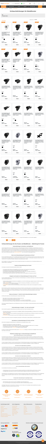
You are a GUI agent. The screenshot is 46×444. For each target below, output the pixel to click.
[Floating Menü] (43, 440)
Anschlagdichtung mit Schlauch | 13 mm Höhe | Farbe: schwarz (17, 195)
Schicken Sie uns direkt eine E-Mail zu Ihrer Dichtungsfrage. (28, 395)
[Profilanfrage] (24, 3)
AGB (1, 412)
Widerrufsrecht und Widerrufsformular (6, 415)
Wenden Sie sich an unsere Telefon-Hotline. (39, 395)
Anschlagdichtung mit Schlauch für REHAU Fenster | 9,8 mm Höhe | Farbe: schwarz (28, 34)
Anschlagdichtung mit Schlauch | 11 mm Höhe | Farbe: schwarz (39, 87)
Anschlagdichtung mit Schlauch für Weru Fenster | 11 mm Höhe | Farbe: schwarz (17, 34)
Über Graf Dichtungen (15, 412)
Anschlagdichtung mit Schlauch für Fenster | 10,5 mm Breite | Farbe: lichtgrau (39, 141)
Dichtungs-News (14, 407)
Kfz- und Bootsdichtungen (38, 411)
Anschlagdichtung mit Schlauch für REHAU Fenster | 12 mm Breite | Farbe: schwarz (6, 114)
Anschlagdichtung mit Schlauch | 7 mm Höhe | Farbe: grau (39, 60)
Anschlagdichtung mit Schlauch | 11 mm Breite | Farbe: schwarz (28, 114)
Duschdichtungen (37, 408)
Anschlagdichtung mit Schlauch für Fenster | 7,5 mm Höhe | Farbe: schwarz (28, 222)
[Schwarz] (4, 39)
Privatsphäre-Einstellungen (4, 416)
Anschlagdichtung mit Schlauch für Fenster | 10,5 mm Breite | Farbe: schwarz (6, 168)
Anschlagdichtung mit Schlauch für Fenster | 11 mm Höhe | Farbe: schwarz (39, 34)
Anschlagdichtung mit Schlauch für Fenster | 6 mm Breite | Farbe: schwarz (6, 141)
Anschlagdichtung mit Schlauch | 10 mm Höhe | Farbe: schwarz (28, 87)
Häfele (36, 412)
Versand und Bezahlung (4, 408)
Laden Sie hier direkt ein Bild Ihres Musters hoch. (17, 395)
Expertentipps (25, 411)
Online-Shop (25, 408)
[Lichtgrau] (36, 147)
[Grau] (38, 66)
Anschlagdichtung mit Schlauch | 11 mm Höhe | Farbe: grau (39, 195)
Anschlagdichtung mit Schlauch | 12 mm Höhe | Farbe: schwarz (28, 195)
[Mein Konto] (34, 3)
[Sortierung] (37, 19)
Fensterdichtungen (37, 407)
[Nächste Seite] (12, 240)
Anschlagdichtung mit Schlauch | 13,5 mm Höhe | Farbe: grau (39, 222)
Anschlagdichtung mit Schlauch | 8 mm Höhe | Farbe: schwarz (6, 87)
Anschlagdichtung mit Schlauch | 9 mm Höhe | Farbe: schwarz (28, 60)
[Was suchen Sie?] (17, 3)
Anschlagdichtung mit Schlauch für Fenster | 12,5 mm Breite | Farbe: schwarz (17, 87)
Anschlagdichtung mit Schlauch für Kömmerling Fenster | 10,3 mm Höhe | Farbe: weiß (6, 34)
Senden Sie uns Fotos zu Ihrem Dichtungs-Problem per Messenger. (6, 395)
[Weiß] (2, 39)
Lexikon (25, 412)
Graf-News (25, 407)
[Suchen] (13, 3)
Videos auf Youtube (14, 411)
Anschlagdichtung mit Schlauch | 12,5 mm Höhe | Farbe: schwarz (28, 168)
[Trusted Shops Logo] (34, 427)
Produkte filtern (5, 15)
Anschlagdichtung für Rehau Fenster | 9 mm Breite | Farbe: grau (17, 141)
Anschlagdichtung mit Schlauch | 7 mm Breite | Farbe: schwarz (17, 222)
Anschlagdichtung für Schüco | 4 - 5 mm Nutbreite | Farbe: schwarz (17, 60)
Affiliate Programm (14, 413)
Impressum (2, 407)
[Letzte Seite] (14, 240)
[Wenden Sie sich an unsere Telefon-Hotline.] (39, 391)
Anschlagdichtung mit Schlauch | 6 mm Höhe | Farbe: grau (17, 168)
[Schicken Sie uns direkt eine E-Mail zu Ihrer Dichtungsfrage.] (28, 391)
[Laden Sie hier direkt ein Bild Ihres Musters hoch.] (17, 391)
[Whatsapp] (22, 4)
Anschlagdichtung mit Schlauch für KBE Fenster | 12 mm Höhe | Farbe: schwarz (6, 60)
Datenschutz (2, 411)
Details (6, 44)
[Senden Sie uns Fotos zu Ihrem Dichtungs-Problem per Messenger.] (6, 391)
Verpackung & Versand (17, 237)
